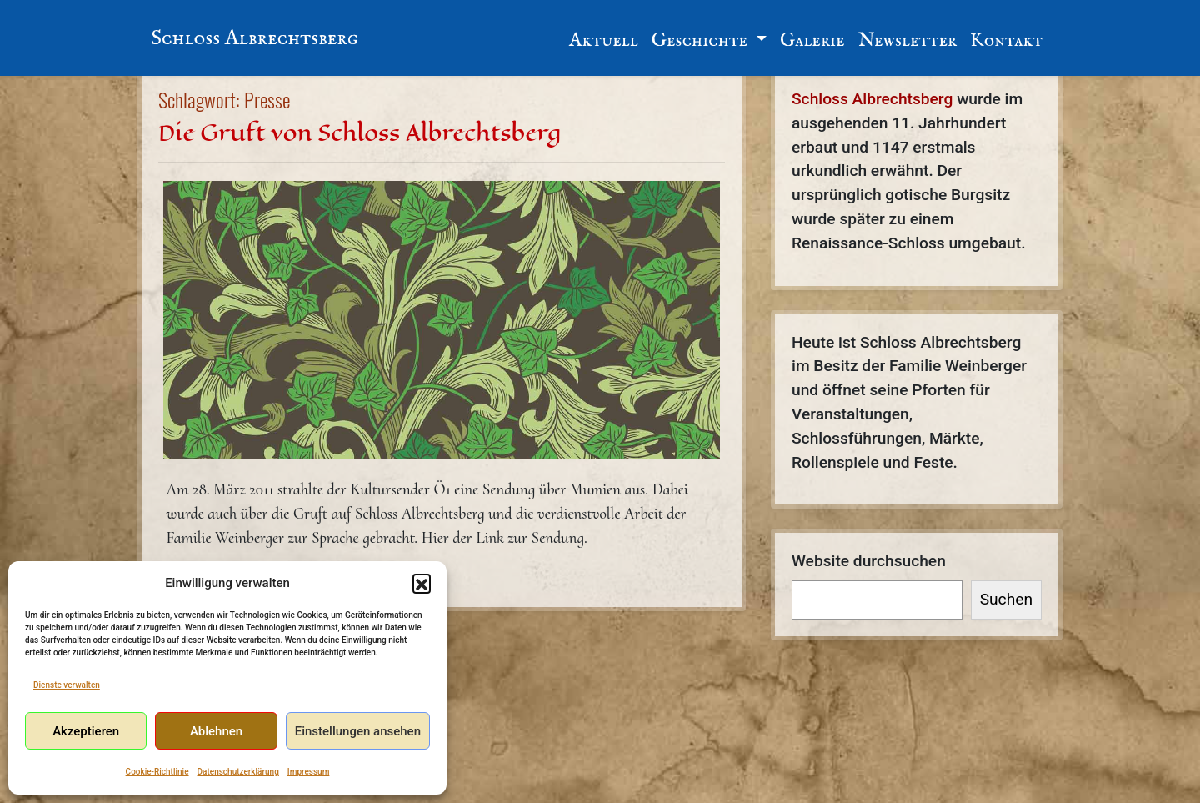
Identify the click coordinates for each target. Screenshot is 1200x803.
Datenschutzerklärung (238, 771)
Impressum (309, 771)
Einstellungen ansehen (358, 731)
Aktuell (603, 40)
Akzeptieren (85, 731)
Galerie (812, 40)
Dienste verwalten (66, 685)
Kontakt (1006, 40)
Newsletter (907, 40)
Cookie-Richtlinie (157, 771)
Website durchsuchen (869, 560)
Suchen (1006, 599)
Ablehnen (216, 731)
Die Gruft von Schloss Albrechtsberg (359, 133)
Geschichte (702, 40)
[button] (421, 583)
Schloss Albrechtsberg (254, 38)
